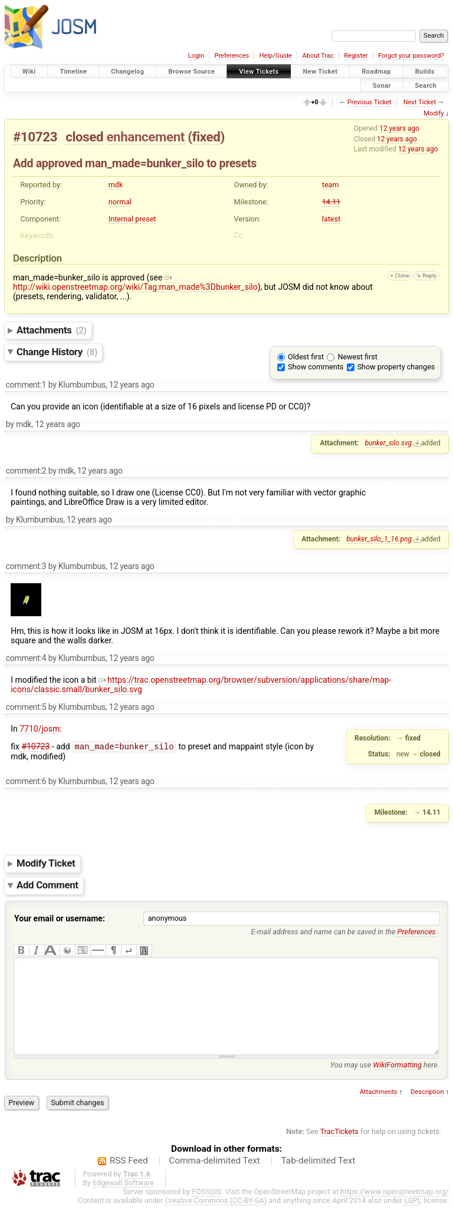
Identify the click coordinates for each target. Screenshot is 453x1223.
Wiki (29, 71)
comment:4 (26, 658)
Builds (425, 71)
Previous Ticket (369, 102)
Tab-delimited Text (318, 1178)
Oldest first (306, 356)
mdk (116, 184)
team (330, 184)
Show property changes (396, 366)
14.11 (331, 201)
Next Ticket (419, 102)
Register (355, 56)
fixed (206, 136)
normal (120, 201)
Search (425, 85)
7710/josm (39, 728)
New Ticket (320, 71)
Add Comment (47, 885)
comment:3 (26, 566)
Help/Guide (276, 56)
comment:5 (26, 707)
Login (196, 56)
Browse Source (191, 71)
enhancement (145, 136)
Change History (57, 352)
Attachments (52, 330)
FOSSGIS (206, 1209)
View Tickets (258, 71)
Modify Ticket (46, 864)
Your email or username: (59, 918)
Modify (434, 113)
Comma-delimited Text (214, 1178)
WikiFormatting (397, 1082)
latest (331, 218)
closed (84, 136)
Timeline (73, 71)
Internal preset (132, 218)
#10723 (35, 136)
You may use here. (384, 1082)
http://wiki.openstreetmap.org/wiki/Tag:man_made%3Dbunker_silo (135, 282)
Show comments (315, 366)
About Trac (318, 56)
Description (427, 1109)
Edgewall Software (123, 1200)
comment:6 (26, 781)
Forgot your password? (411, 56)
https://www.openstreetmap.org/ (394, 1209)
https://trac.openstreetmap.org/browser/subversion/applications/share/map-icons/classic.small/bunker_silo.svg (201, 684)
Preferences (231, 56)
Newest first (357, 356)
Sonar (382, 85)
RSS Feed (129, 1178)
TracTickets (339, 1149)
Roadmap (376, 71)
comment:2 (26, 470)
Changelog (127, 71)
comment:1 (26, 384)
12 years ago (399, 128)
